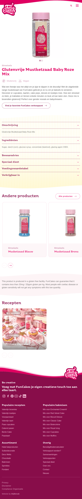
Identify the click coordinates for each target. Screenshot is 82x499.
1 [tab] (40, 60)
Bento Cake (7, 432)
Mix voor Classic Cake (52, 421)
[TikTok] (20, 396)
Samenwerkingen (50, 454)
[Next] (10, 267)
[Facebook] (8, 396)
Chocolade (6, 458)
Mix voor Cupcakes (51, 432)
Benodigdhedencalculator (53, 447)
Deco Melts (6, 454)
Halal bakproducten (10, 447)
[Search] (71, 6)
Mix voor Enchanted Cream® (55, 409)
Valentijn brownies (9, 409)
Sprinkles (6, 466)
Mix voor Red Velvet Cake (53, 413)
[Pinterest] (12, 396)
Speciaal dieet (49, 462)
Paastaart (6, 436)
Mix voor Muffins (49, 436)
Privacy (5, 483)
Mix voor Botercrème (51, 424)
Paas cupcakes (8, 424)
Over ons (47, 466)
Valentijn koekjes (9, 413)
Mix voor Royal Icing (51, 428)
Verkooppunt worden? (52, 451)
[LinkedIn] (24, 396)
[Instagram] (4, 396)
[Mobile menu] (77, 6)
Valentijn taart (7, 421)
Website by (10, 494)
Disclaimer (6, 486)
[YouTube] (16, 396)
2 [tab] (42, 60)
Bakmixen (6, 462)
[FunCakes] (9, 9)
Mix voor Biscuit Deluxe (52, 417)
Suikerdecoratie (8, 451)
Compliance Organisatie (12, 489)
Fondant (5, 469)
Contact (46, 469)
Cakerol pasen (8, 428)
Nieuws (46, 473)
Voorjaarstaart (8, 417)
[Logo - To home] (71, 373)
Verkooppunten (49, 458)
